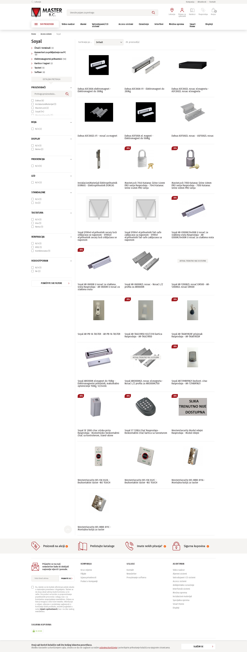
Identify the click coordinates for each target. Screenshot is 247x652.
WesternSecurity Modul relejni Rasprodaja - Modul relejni (187, 431)
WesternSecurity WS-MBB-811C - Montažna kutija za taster (94, 528)
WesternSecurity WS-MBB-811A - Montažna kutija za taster (188, 481)
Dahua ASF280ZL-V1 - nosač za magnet (97, 135)
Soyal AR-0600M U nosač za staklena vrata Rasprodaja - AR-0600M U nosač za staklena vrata (99, 287)
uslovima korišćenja (108, 647)
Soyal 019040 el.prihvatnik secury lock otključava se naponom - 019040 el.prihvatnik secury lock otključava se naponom (97, 236)
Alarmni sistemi (180, 573)
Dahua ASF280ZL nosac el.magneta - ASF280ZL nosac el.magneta (190, 90)
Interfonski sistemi (181, 589)
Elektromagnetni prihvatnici (49, 59)
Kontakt (213, 2)
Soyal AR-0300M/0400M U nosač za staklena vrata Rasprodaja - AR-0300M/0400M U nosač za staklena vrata (193, 235)
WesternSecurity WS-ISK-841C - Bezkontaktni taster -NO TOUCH (141, 481)
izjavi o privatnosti (48, 609)
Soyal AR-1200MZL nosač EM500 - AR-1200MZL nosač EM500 (191, 285)
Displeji (176, 607)
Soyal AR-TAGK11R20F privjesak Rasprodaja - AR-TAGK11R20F (187, 335)
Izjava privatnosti (88, 577)
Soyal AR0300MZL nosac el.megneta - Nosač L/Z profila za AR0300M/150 (144, 382)
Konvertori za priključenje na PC (48, 53)
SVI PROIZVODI (44, 24)
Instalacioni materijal (182, 596)
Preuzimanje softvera (136, 577)
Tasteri (38, 67)
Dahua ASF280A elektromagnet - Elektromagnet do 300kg (94, 90)
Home (33, 34)
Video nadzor (179, 570)
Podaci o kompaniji (89, 581)
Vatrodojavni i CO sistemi (184, 577)
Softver (38, 72)
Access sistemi (46, 34)
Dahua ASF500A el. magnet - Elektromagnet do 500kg (139, 137)
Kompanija (190, 2)
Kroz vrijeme (86, 570)
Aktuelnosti (202, 2)
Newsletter (132, 573)
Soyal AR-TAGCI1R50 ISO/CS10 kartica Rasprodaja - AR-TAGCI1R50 (143, 335)
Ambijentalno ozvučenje (183, 585)
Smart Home (178, 604)
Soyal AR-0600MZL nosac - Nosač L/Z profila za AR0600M (144, 285)
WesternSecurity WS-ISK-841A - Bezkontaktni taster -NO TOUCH (94, 481)
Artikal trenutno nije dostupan (193, 261)
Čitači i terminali (42, 48)
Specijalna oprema (181, 600)
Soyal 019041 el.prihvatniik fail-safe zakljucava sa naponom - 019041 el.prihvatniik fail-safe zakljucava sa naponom (143, 236)
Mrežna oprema (180, 592)
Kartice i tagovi (42, 63)
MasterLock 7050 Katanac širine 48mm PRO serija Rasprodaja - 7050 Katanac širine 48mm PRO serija (192, 185)
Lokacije (36, 2)
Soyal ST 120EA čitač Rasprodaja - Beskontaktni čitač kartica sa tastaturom (146, 431)
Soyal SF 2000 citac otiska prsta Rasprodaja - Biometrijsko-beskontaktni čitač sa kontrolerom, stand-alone (98, 433)
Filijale (83, 573)
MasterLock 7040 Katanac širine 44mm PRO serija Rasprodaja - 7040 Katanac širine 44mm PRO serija (145, 185)
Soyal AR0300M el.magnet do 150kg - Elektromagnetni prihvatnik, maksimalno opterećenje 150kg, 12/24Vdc (98, 383)
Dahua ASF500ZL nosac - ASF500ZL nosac (193, 135)
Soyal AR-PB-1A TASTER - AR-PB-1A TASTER (99, 333)
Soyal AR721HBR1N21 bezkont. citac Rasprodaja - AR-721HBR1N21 (189, 382)
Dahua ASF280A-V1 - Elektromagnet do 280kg (144, 90)
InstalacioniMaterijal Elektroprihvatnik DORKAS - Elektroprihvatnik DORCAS (97, 184)
